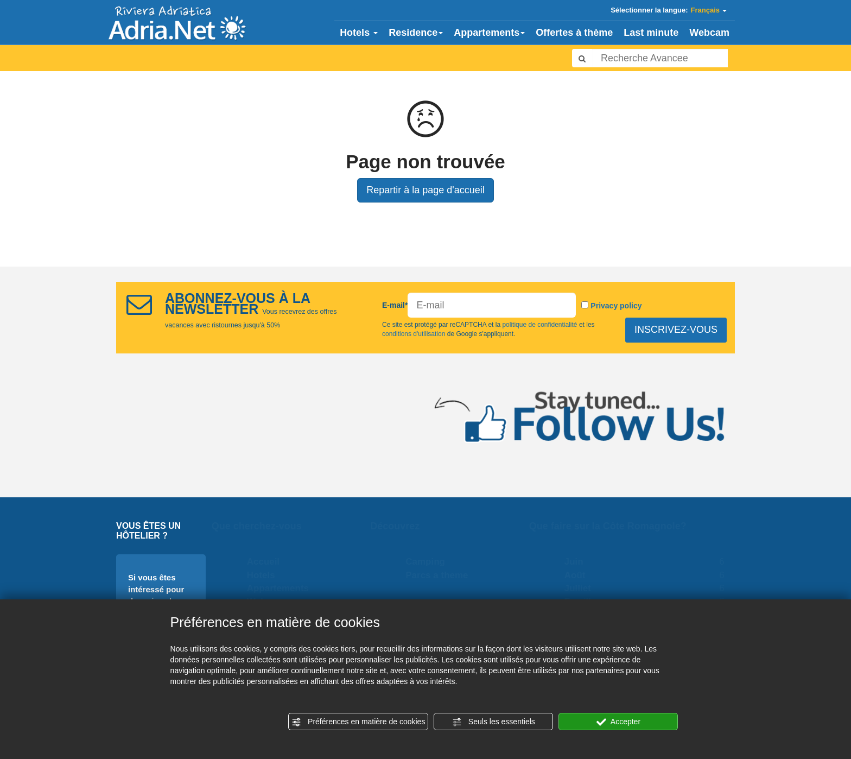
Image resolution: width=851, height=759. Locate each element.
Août (579, 575)
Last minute (651, 32)
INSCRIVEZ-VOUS (676, 329)
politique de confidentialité (539, 324)
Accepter (618, 722)
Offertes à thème (574, 32)
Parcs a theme (442, 575)
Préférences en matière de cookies (358, 722)
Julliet (582, 588)
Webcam (709, 32)
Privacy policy (616, 305)
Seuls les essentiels (493, 722)
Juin (578, 561)
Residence (416, 32)
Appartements (489, 32)
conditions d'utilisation (414, 334)
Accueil (268, 561)
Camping (430, 561)
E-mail (395, 305)
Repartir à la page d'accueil (425, 190)
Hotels (359, 32)
